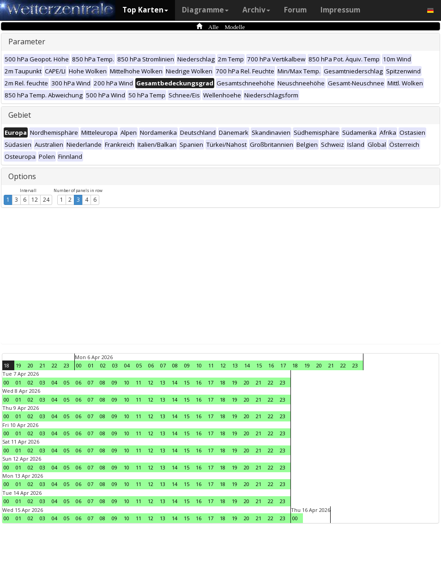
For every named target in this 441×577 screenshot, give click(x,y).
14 (247, 365)
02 (103, 365)
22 (54, 365)
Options (22, 176)
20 (30, 365)
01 (91, 365)
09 (187, 365)
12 (34, 200)
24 (46, 200)
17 (283, 365)
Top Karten (145, 10)
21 (42, 365)
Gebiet (19, 115)
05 (139, 365)
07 (163, 365)
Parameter (26, 41)
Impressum (340, 10)
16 (271, 365)
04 (127, 365)
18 (6, 365)
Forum (295, 10)
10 (199, 365)
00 (79, 365)
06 (151, 365)
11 (211, 365)
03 (115, 365)
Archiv (256, 10)
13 (235, 365)
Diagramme (205, 10)
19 (18, 365)
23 (66, 365)
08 (175, 365)
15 (259, 365)
